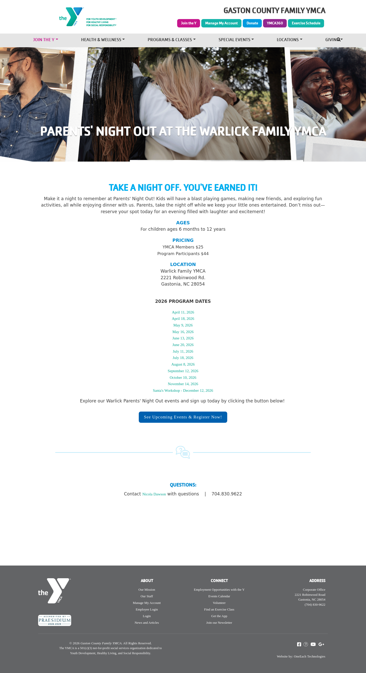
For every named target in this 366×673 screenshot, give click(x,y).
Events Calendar (219, 596)
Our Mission (147, 589)
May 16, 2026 (183, 332)
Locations (288, 40)
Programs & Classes (170, 40)
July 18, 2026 (183, 358)
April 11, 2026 (183, 312)
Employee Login (147, 609)
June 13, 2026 (183, 338)
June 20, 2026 (183, 345)
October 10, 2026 (183, 377)
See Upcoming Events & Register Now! (183, 417)
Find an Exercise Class (219, 609)
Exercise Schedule (306, 23)
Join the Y (188, 23)
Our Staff (147, 596)
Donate (252, 23)
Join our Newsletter (219, 622)
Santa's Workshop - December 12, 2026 (183, 390)
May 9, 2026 (183, 325)
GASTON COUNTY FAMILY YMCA (274, 10)
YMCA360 (275, 23)
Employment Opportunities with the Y (219, 589)
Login (147, 616)
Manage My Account (221, 23)
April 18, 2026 (183, 319)
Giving (332, 40)
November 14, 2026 (183, 384)
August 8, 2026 (183, 364)
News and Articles (147, 622)
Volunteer (219, 603)
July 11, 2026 (183, 351)
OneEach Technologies (309, 656)
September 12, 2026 (183, 371)
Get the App (219, 616)
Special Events (234, 40)
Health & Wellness (101, 40)
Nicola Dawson (154, 494)
